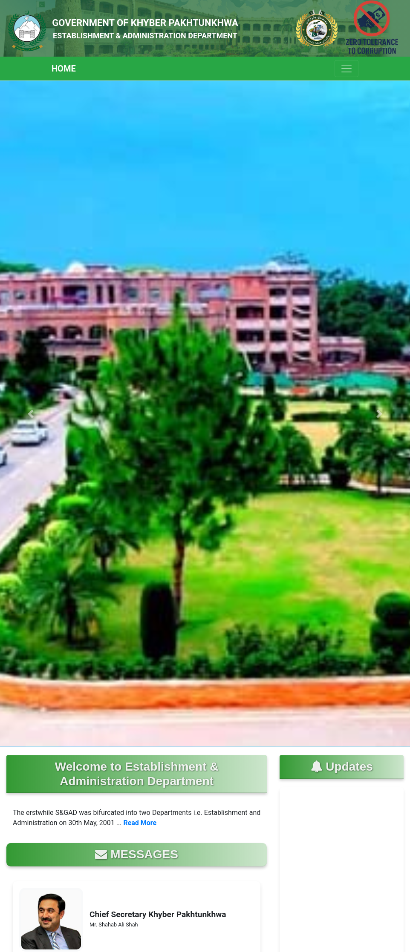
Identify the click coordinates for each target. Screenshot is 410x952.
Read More (139, 823)
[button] (30, 413)
